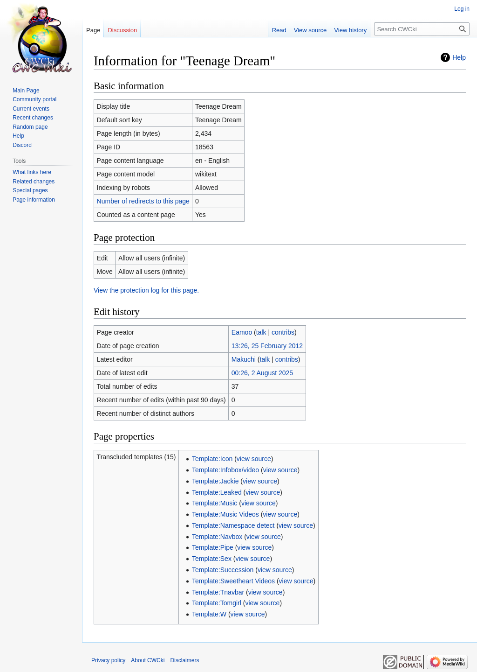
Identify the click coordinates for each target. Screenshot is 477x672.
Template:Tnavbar (218, 592)
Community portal (34, 99)
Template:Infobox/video (225, 470)
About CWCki (147, 660)
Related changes (34, 181)
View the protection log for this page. (146, 290)
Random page (30, 127)
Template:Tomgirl (216, 603)
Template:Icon (212, 458)
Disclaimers (184, 660)
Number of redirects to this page (143, 201)
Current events (31, 108)
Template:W (209, 614)
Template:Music (214, 503)
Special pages (30, 190)
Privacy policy (108, 660)
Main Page (26, 90)
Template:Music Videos (225, 514)
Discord (22, 145)
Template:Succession (222, 570)
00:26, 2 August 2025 (262, 373)
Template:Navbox (217, 536)
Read (279, 30)
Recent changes (33, 117)
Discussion (122, 30)
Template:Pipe (212, 547)
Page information (34, 199)
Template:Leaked (217, 492)
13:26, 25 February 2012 (267, 346)
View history (350, 30)
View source (310, 30)
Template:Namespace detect (233, 525)
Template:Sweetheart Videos (233, 581)
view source (254, 458)
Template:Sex (212, 558)
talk (261, 332)
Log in (462, 9)
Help (459, 57)
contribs (283, 332)
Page (93, 30)
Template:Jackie (215, 481)
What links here (32, 172)
